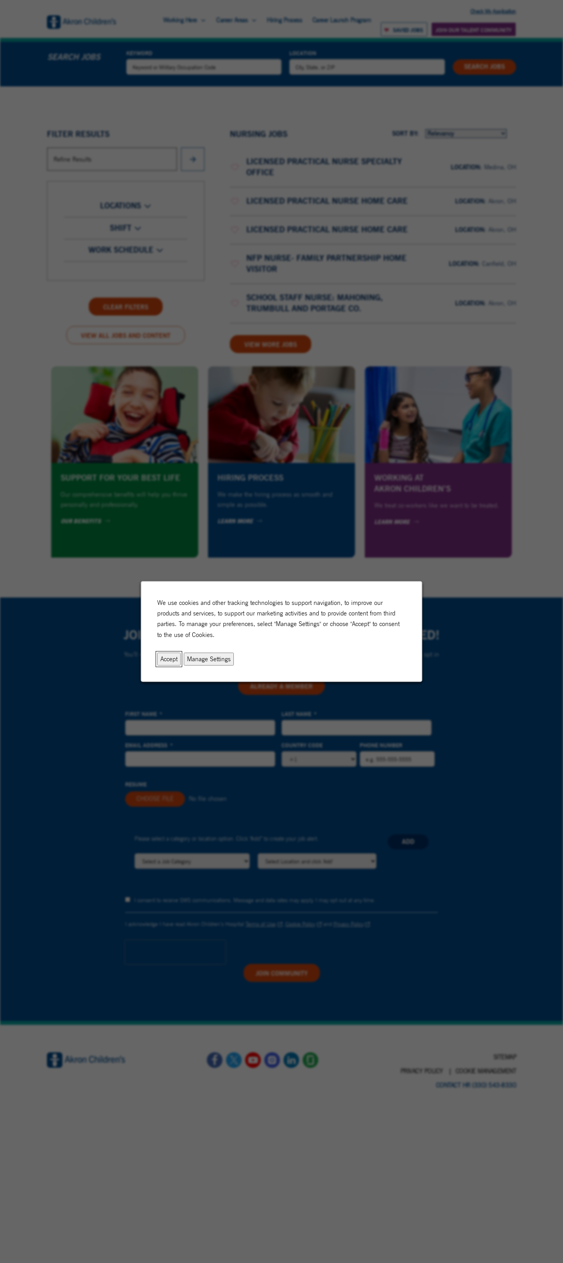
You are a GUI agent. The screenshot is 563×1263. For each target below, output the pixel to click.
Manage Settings (209, 659)
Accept (169, 659)
